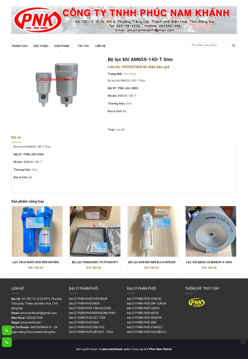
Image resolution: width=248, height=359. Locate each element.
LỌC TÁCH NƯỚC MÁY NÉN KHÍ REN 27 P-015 (41, 262)
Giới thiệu (40, 46)
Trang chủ (19, 46)
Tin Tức (83, 46)
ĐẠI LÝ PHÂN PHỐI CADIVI (143, 308)
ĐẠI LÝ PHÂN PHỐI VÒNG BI (144, 298)
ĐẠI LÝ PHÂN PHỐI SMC (142, 322)
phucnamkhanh (31, 322)
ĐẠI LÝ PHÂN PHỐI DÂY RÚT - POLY (91, 332)
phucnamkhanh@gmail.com (38, 313)
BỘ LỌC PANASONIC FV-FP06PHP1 (95, 262)
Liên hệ (100, 46)
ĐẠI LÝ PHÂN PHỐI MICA (84, 303)
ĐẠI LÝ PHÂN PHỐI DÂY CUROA (146, 303)
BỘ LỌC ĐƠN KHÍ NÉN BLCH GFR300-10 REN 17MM (161, 262)
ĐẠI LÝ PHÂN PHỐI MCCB (143, 313)
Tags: (112, 129)
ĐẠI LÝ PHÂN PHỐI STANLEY (145, 327)
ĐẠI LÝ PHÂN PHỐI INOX (84, 322)
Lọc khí (120, 129)
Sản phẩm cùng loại (27, 201)
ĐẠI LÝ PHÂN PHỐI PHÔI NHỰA (88, 298)
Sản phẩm (63, 46)
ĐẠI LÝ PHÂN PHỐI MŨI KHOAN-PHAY (92, 313)
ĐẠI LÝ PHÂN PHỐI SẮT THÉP (87, 317)
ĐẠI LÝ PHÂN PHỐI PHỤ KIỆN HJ (147, 332)
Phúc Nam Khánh (160, 349)
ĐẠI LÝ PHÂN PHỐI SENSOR (144, 317)
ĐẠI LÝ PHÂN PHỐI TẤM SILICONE (90, 308)
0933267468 (132, 67)
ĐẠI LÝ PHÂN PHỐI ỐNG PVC (87, 327)
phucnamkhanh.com (116, 349)
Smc (129, 103)
